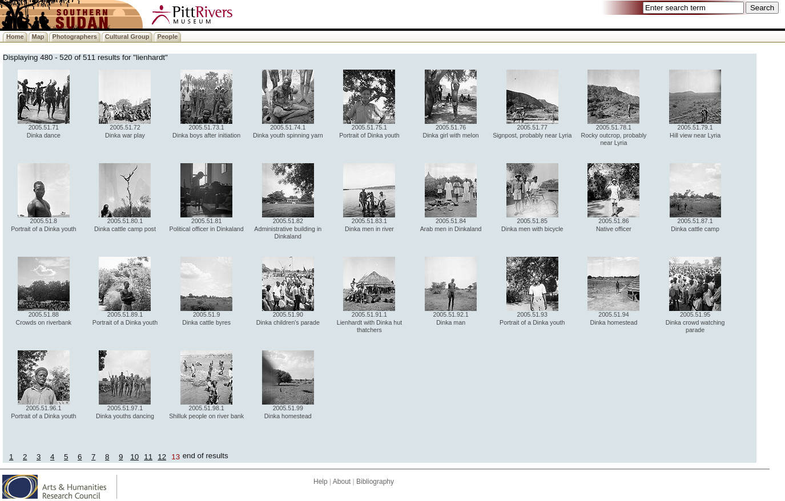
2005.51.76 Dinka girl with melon (450, 128)
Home (15, 36)
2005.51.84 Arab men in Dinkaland (451, 222)
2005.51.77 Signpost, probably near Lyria (532, 128)
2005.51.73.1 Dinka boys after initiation (206, 128)
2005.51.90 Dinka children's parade (288, 315)
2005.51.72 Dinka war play (125, 128)
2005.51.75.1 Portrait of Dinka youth (369, 128)
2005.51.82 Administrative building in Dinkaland (287, 226)
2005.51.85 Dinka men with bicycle (532, 222)
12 (162, 456)
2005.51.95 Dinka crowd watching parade (695, 319)
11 (148, 456)
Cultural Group (127, 36)
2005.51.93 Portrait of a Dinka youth (532, 315)
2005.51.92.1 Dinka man (451, 315)
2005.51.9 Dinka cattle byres (206, 315)
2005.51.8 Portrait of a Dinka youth (43, 222)
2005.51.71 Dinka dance (44, 128)
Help (320, 482)
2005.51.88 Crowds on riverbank (43, 315)
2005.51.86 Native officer (613, 222)
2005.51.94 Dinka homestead (613, 315)
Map (38, 36)
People (167, 36)
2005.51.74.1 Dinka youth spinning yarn (288, 128)
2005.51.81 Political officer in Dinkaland (207, 222)
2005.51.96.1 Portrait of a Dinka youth (43, 409)
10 (134, 456)
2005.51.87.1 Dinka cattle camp (695, 222)
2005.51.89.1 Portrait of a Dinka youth (125, 315)
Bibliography (375, 482)
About (342, 482)
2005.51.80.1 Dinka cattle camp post (125, 222)
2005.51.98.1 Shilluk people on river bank (206, 409)
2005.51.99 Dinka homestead (288, 409)
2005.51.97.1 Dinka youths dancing (125, 409)
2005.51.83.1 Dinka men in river (369, 222)
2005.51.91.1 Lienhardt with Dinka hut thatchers (369, 319)
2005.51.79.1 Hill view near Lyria (695, 128)
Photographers (75, 36)
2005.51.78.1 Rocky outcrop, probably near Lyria (613, 132)
